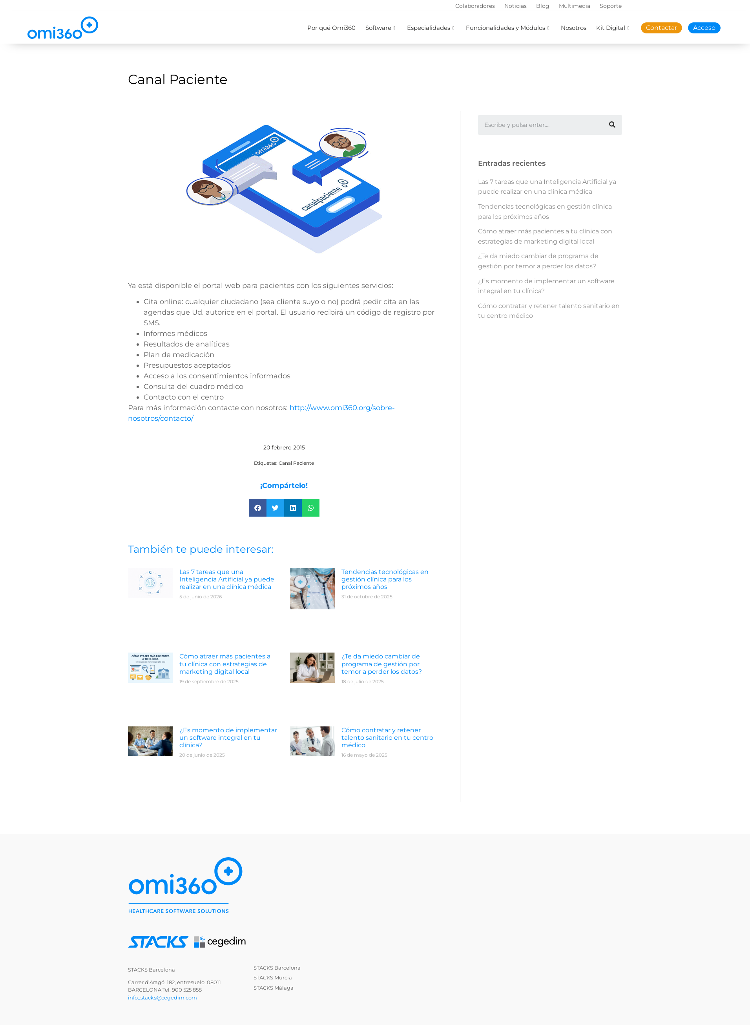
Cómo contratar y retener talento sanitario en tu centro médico (387, 737)
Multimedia (574, 5)
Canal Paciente (296, 463)
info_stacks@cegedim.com (162, 997)
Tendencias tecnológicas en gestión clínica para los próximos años (385, 579)
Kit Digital (613, 27)
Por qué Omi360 (331, 27)
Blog (542, 5)
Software (381, 27)
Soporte (611, 5)
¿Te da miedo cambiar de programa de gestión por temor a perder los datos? (381, 664)
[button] (257, 508)
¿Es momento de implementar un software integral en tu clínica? (228, 737)
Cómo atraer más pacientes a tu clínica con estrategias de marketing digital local (224, 664)
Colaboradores (475, 5)
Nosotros (573, 27)
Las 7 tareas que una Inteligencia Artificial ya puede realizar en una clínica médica (226, 579)
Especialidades (431, 27)
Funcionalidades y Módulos (508, 27)
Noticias (515, 5)
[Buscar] (612, 125)
